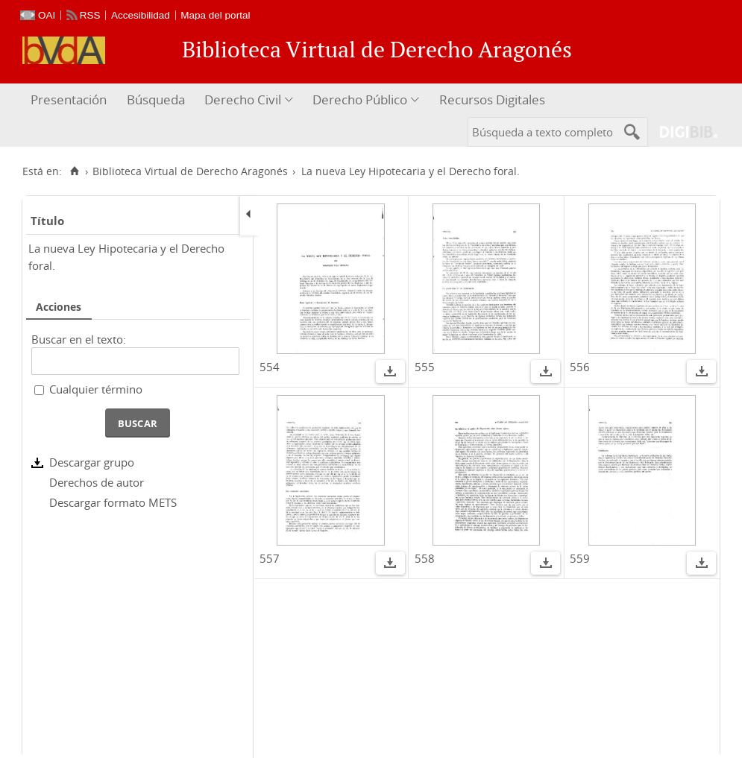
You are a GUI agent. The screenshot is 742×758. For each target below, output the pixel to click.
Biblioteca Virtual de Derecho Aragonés (190, 171)
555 (425, 366)
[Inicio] (74, 171)
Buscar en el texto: (78, 339)
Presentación (69, 99)
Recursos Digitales (492, 99)
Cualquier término (95, 389)
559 (580, 558)
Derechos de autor (96, 482)
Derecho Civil (242, 99)
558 (425, 558)
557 (270, 558)
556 (580, 366)
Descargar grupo (91, 462)
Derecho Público (359, 99)
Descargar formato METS (113, 502)
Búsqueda (156, 99)
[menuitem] (70, 100)
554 (270, 366)
